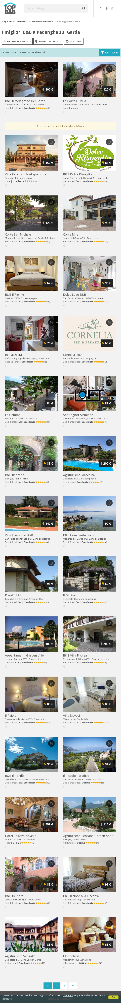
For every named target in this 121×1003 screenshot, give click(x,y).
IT (113, 8)
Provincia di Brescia (42, 21)
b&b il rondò (14, 776)
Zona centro (38, 104)
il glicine (69, 595)
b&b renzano (14, 475)
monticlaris (71, 956)
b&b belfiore (14, 896)
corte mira (70, 234)
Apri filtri (109, 52)
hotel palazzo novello (20, 836)
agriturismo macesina (79, 475)
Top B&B (7, 21)
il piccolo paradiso (76, 776)
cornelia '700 (72, 355)
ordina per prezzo (17, 41)
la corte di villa (74, 101)
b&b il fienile (14, 295)
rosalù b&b (13, 595)
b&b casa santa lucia (78, 535)
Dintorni (74, 41)
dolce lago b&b (74, 295)
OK (113, 997)
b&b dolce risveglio (77, 174)
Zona (31, 959)
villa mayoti (71, 715)
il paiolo (10, 715)
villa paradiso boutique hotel (26, 174)
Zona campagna (28, 298)
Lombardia (22, 21)
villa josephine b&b (19, 535)
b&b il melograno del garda (25, 101)
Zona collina (93, 238)
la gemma (12, 415)
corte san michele (18, 234)
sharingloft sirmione (78, 415)
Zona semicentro (98, 104)
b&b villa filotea (75, 655)
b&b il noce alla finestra (81, 896)
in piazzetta (13, 355)
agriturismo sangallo (20, 956)
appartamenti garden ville (24, 655)
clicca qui (68, 995)
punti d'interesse (48, 41)
